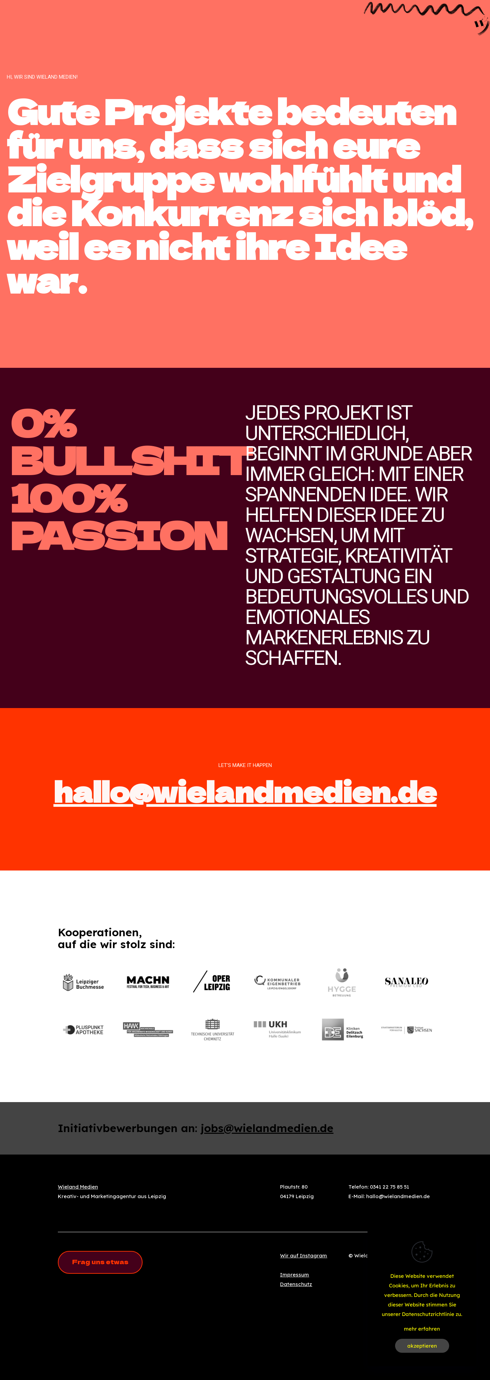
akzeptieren (422, 1346)
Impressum (294, 1274)
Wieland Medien (78, 1186)
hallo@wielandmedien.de (245, 791)
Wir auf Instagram (303, 1255)
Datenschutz (296, 1284)
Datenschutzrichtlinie (428, 1314)
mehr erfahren (422, 1329)
